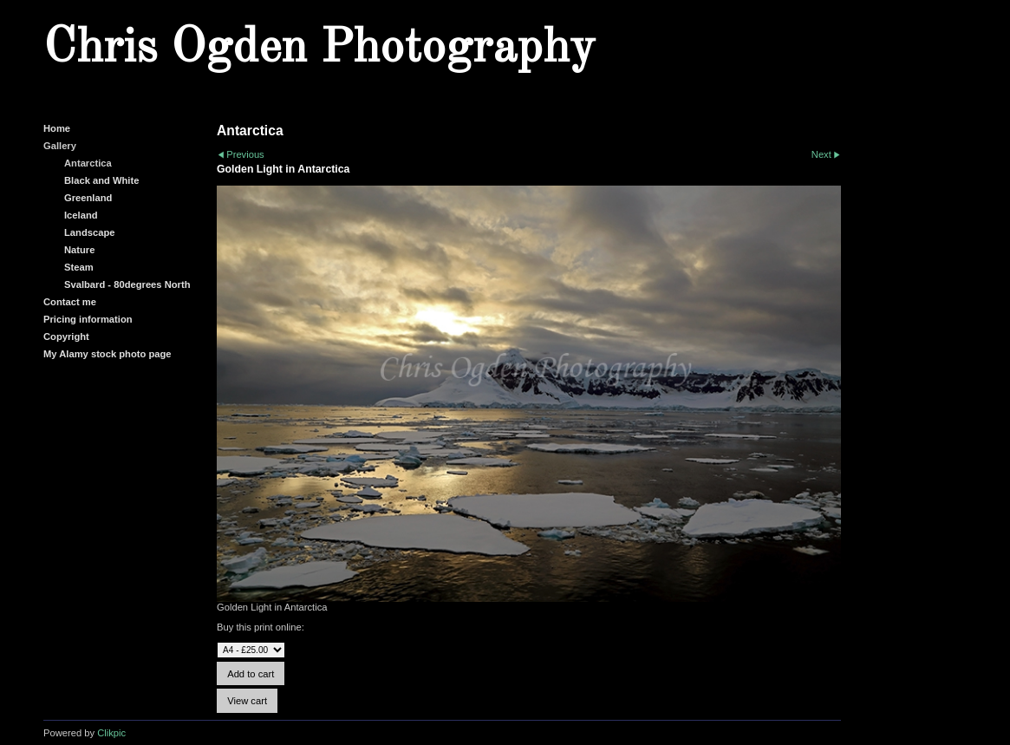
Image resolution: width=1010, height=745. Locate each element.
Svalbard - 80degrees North (127, 284)
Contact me (69, 302)
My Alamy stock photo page (107, 354)
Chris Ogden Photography (319, 48)
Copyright (66, 336)
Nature (79, 250)
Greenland (88, 198)
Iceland (81, 215)
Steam (79, 267)
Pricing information (88, 319)
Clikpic (111, 733)
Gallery (59, 146)
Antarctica (88, 163)
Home (56, 128)
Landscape (89, 232)
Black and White (101, 180)
